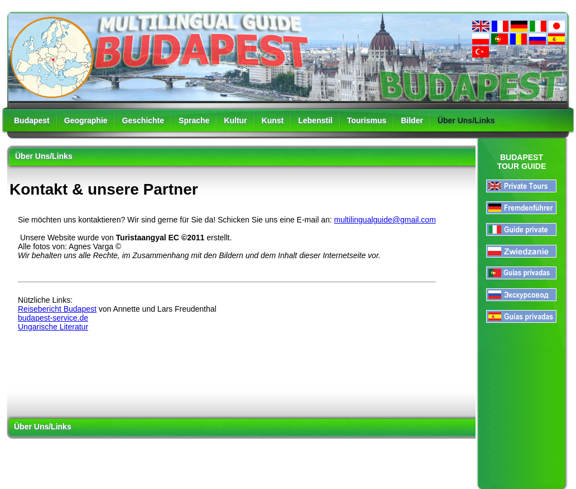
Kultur (235, 120)
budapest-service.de (53, 317)
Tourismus (367, 120)
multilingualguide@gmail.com (385, 219)
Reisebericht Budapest (57, 308)
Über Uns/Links (466, 120)
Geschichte (143, 120)
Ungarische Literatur (53, 326)
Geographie (86, 120)
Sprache (194, 120)
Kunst (273, 120)
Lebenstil (315, 120)
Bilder (412, 120)
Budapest (32, 120)
